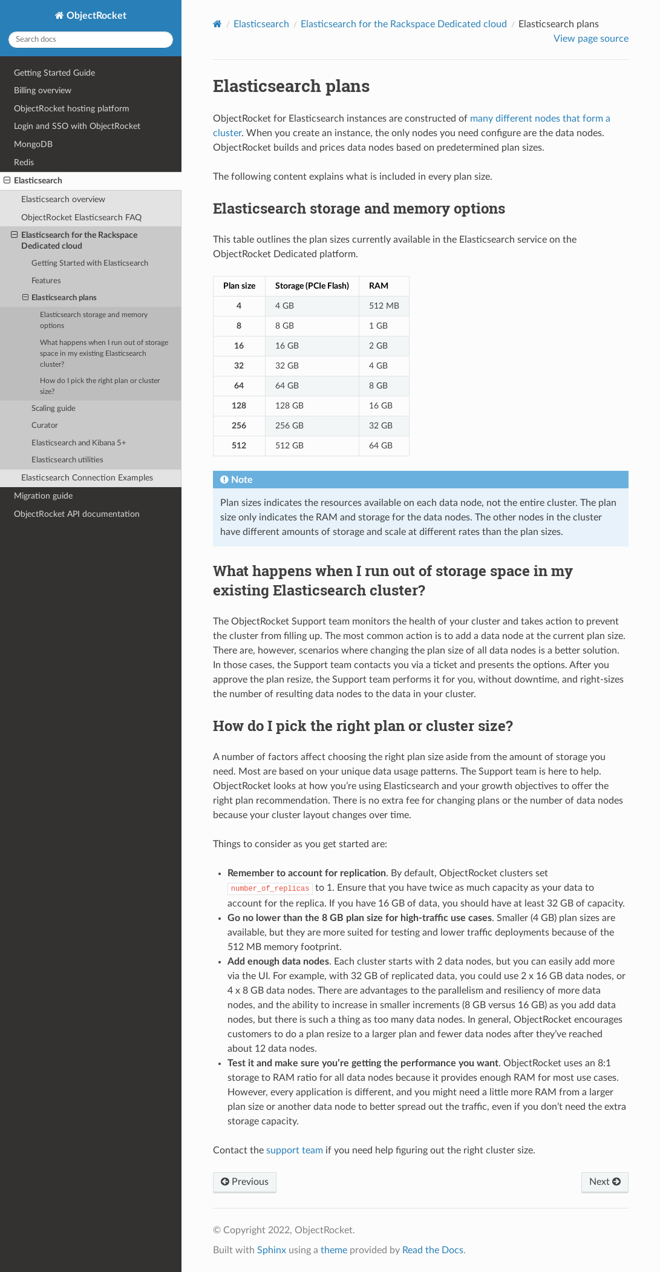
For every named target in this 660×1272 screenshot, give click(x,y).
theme (334, 1250)
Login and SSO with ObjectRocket (77, 126)
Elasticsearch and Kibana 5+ (78, 443)
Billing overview (42, 90)
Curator (44, 426)
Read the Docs (432, 1250)
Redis (24, 162)
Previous (245, 1182)
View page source (591, 39)
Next (605, 1182)
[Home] (217, 24)
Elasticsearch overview (63, 199)
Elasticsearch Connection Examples (87, 477)
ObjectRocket (95, 16)
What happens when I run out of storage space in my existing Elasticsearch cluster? (104, 353)
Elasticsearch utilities (67, 460)
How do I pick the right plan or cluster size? (100, 386)
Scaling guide (53, 409)
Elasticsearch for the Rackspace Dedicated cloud (74, 240)
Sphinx (271, 1250)
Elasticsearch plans (59, 298)
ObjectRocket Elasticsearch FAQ (81, 217)
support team (294, 1150)
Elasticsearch (33, 180)
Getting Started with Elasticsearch (89, 263)
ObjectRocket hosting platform (71, 108)
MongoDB (33, 144)
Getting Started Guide (54, 72)
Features (46, 281)
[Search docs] (91, 39)
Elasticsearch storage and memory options (94, 320)
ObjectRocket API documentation (77, 514)
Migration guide (43, 495)
